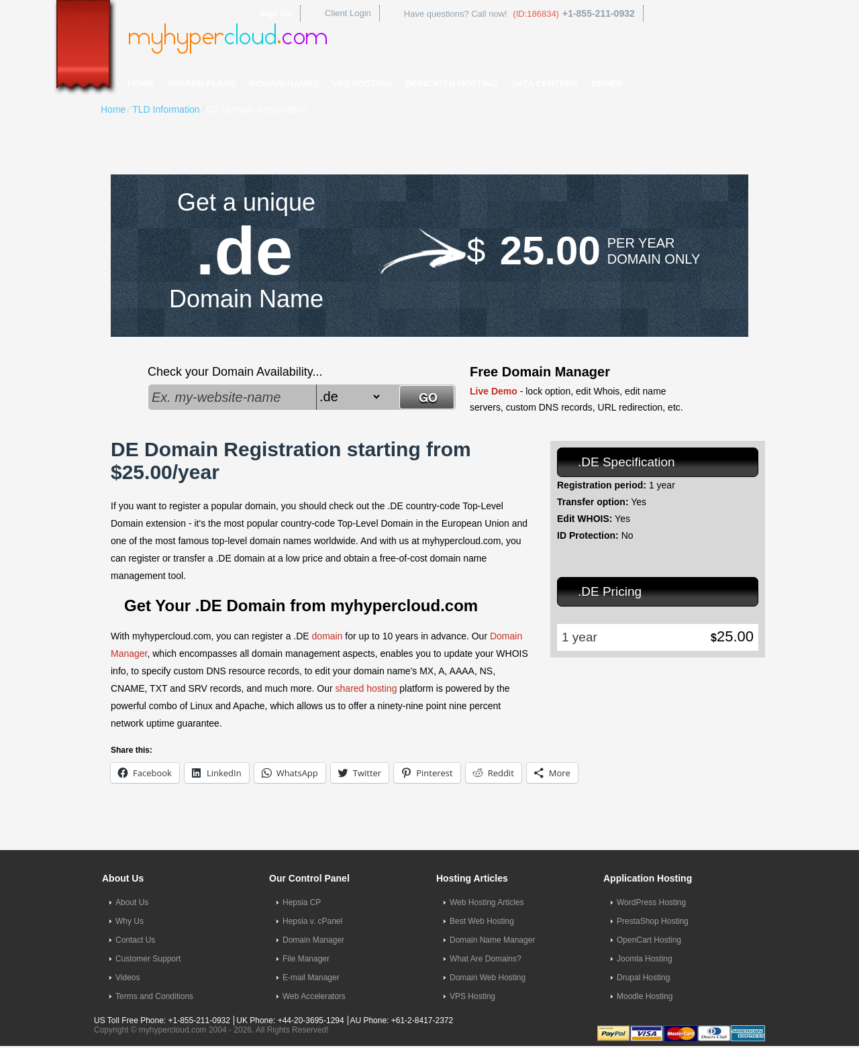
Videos (127, 977)
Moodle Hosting (644, 996)
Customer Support (148, 958)
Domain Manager (313, 940)
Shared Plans (201, 83)
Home (141, 83)
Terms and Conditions (154, 996)
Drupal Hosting (643, 977)
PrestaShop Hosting (653, 921)
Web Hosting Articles (487, 902)
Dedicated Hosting (451, 83)
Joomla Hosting (644, 958)
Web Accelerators (314, 996)
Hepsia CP (302, 902)
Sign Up (275, 13)
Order (607, 83)
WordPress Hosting (651, 902)
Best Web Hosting (482, 921)
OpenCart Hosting (649, 940)
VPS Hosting (362, 83)
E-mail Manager (311, 977)
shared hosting (366, 688)
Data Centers (544, 83)
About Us (131, 902)
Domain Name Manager (492, 940)
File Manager (306, 958)
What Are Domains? (485, 958)
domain (327, 636)
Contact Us (135, 940)
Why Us (129, 921)
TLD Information (165, 109)
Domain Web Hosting (487, 977)
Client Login (348, 13)
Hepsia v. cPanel (312, 921)
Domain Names (284, 83)
